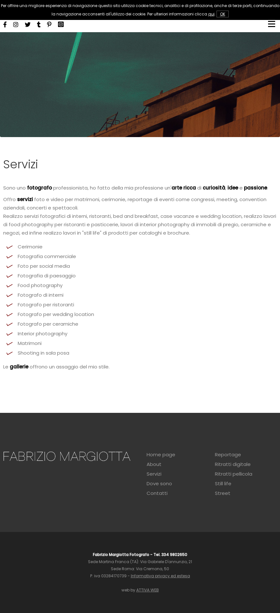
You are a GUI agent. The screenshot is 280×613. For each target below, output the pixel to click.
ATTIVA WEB (147, 590)
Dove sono (159, 483)
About (154, 464)
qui (211, 14)
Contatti (157, 493)
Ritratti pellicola (233, 474)
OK (222, 14)
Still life (223, 483)
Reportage (228, 454)
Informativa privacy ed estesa (160, 576)
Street (222, 493)
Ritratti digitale (233, 464)
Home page (161, 454)
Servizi (154, 474)
